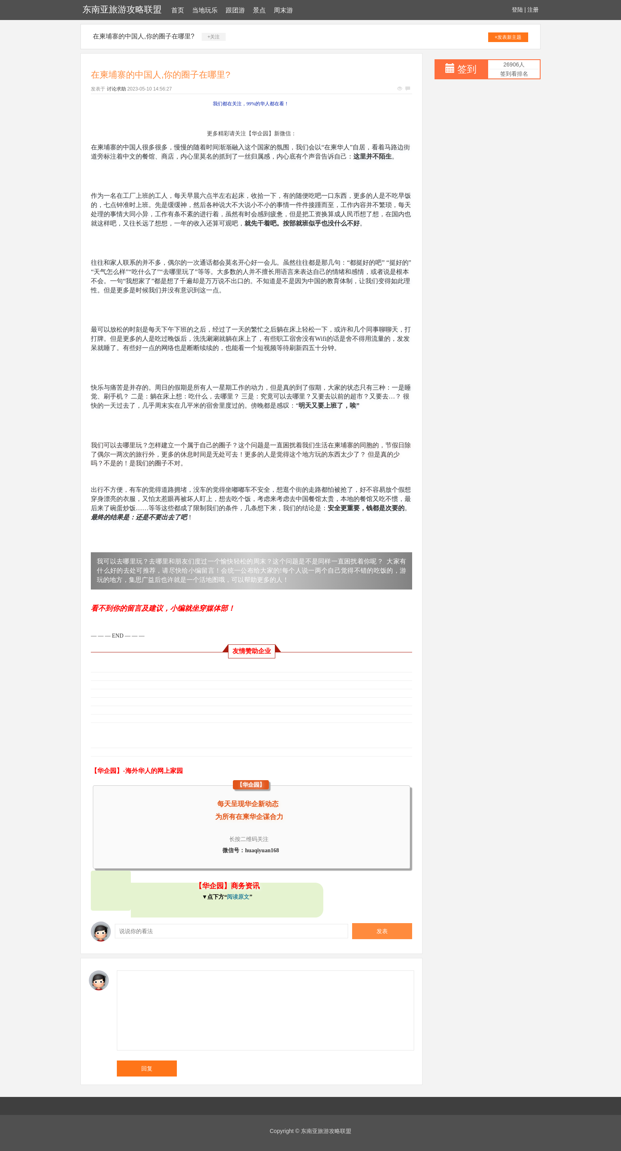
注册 (533, 9)
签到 (467, 69)
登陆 (517, 9)
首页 (177, 10)
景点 (259, 10)
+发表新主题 (508, 37)
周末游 (283, 10)
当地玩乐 (205, 10)
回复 (146, 1068)
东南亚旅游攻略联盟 (122, 9)
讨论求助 (116, 89)
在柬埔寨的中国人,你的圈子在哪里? (143, 36)
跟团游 (235, 10)
